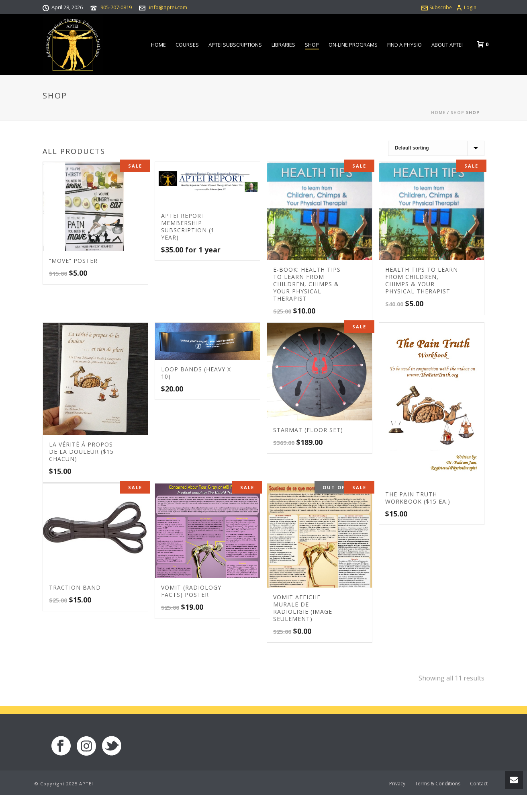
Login (466, 7)
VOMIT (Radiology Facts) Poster (191, 591)
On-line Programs (353, 44)
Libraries (283, 44)
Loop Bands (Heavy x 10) (196, 372)
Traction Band (75, 587)
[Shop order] (436, 148)
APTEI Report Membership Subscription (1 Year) (187, 226)
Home (158, 44)
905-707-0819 (116, 7)
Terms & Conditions (437, 784)
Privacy (397, 784)
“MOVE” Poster (73, 260)
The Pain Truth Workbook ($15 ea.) (417, 497)
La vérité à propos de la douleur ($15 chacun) (81, 452)
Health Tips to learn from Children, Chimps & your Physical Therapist (421, 280)
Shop (312, 44)
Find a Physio (404, 44)
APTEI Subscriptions (235, 44)
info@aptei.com (168, 7)
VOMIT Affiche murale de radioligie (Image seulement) (302, 608)
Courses (187, 44)
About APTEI (447, 44)
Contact (479, 784)
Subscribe (436, 7)
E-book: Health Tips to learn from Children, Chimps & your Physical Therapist (307, 284)
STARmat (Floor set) (308, 430)
